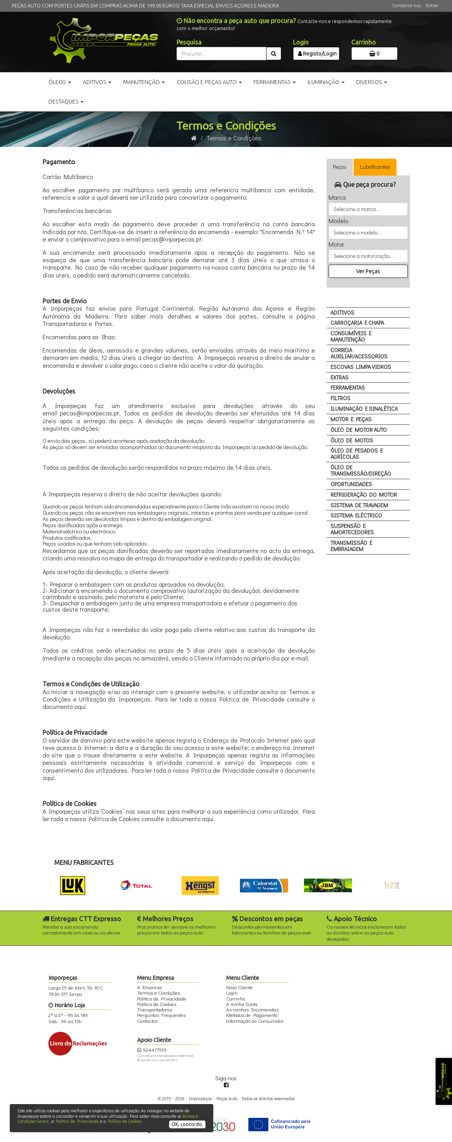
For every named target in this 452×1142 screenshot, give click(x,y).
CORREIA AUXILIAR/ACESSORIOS (359, 353)
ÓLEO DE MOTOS (352, 440)
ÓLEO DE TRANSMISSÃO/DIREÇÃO (361, 470)
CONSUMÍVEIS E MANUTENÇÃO (351, 336)
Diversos (371, 82)
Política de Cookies (124, 1121)
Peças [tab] (340, 166)
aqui (80, 706)
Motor (336, 244)
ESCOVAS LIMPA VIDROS (361, 367)
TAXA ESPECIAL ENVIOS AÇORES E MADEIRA (230, 5)
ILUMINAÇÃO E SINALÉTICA (364, 408)
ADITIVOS (342, 312)
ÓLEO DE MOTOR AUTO (359, 429)
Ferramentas (275, 82)
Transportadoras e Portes (77, 323)
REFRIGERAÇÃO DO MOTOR (364, 494)
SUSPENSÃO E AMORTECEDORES (352, 529)
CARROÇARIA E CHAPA (357, 322)
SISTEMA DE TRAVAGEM (359, 505)
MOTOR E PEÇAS (351, 419)
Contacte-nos (406, 5)
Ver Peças (368, 271)
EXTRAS (339, 377)
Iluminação (326, 82)
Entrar (432, 5)
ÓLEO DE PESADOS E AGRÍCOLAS (357, 453)
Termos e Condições (233, 138)
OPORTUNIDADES (351, 484)
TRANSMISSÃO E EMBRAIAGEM (351, 546)
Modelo (338, 221)
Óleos (59, 82)
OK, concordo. (187, 1124)
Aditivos (97, 82)
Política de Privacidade (77, 1121)
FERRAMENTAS (348, 387)
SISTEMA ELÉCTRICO (356, 515)
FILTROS (340, 398)
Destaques (66, 101)
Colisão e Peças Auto (209, 82)
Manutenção (144, 82)
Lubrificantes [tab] (375, 166)
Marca (337, 197)
